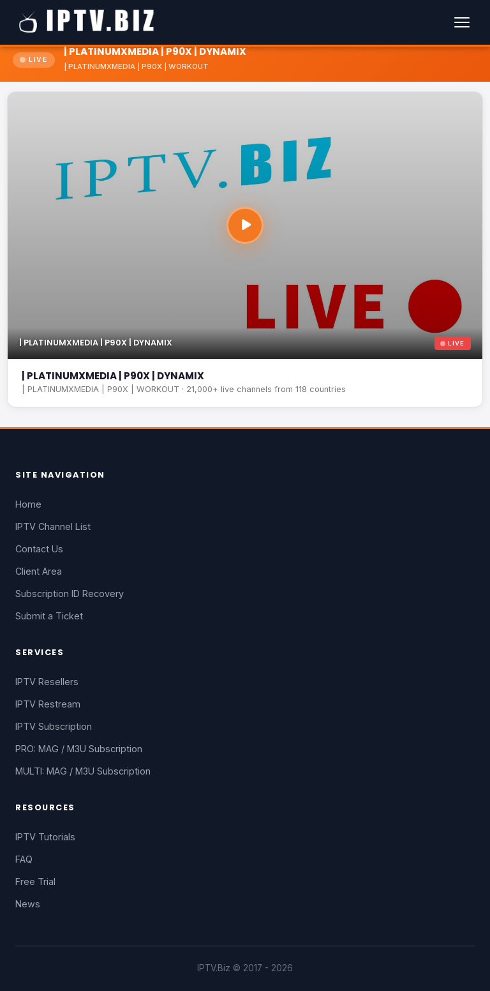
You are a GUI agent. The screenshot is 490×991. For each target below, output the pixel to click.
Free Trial (35, 881)
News (27, 903)
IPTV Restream (47, 704)
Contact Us (39, 548)
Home (28, 504)
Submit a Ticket (49, 615)
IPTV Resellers (46, 681)
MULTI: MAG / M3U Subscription (83, 771)
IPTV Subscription (53, 726)
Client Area (38, 571)
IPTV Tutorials (45, 836)
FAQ (24, 859)
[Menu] (462, 22)
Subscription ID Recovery (69, 593)
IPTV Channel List (53, 526)
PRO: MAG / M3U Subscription (78, 748)
